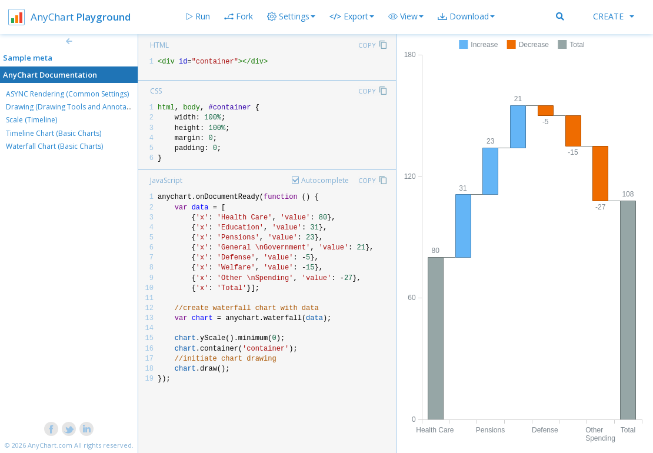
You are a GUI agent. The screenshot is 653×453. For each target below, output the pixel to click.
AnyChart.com (50, 445)
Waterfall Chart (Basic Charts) (54, 146)
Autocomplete (325, 180)
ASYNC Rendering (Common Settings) (67, 94)
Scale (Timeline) (31, 120)
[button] (406, 16)
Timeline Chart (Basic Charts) (53, 133)
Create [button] (613, 16)
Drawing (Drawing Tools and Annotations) (75, 107)
